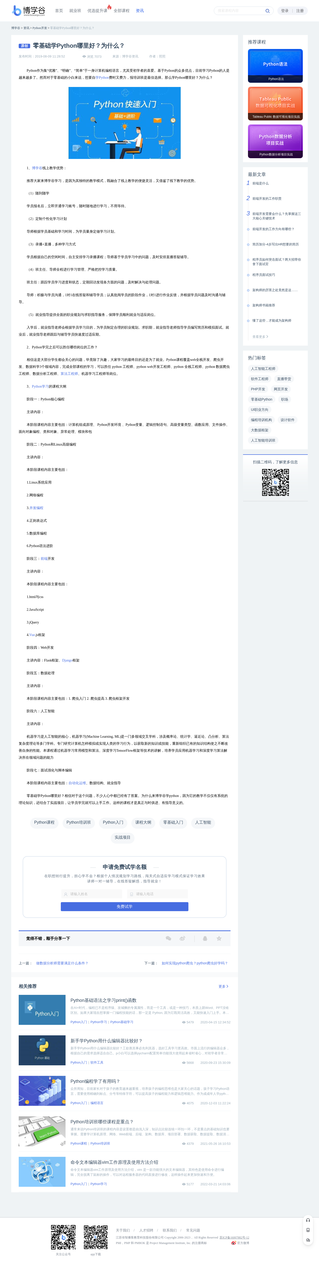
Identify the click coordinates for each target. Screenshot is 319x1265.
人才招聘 (146, 1230)
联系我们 (170, 1230)
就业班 (75, 10)
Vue (32, 635)
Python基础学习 (121, 1022)
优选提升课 (97, 10)
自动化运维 (77, 783)
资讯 (140, 10)
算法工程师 (69, 374)
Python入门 (79, 1022)
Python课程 (79, 1143)
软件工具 (96, 1062)
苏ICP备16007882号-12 (234, 1237)
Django (67, 660)
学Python (102, 77)
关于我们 (123, 1230)
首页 (59, 10)
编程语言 (96, 1103)
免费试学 (125, 906)
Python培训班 (100, 1143)
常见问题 (193, 1230)
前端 (44, 559)
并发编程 (36, 508)
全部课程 (122, 10)
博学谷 (37, 168)
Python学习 (40, 386)
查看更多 (261, 337)
